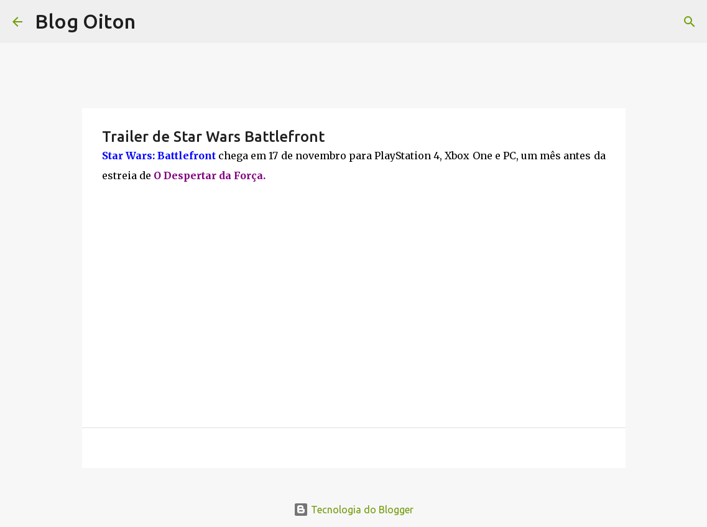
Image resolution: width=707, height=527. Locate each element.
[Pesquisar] (689, 22)
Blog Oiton (85, 21)
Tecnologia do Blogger (353, 509)
